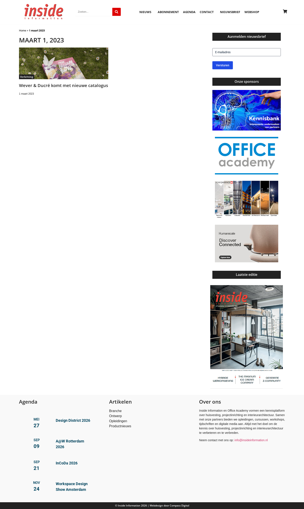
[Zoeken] (116, 12)
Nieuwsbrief (230, 12)
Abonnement (168, 12)
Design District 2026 (73, 420)
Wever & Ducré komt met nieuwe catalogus (63, 85)
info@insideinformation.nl (251, 440)
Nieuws (146, 12)
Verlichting (26, 77)
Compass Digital (179, 505)
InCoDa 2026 (66, 463)
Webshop (251, 12)
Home (22, 30)
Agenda (189, 12)
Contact (208, 12)
